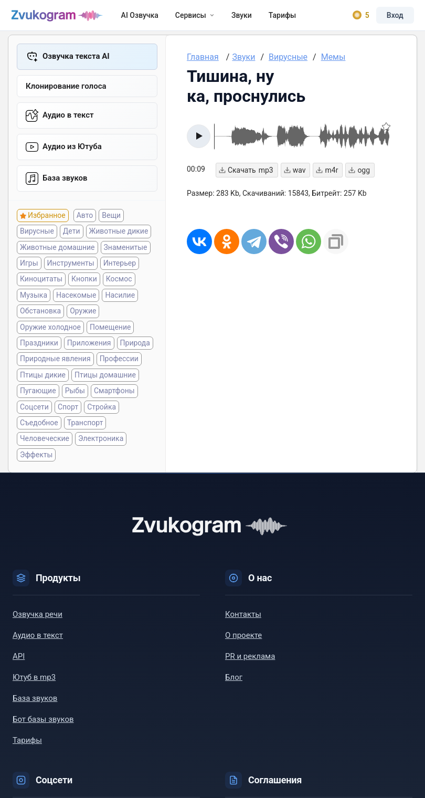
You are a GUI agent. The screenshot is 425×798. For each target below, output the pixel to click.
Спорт (68, 410)
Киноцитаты (41, 282)
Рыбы (75, 394)
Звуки (230, 17)
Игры (29, 266)
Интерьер (119, 266)
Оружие (83, 314)
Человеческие (44, 442)
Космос (119, 282)
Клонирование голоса (66, 89)
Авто (85, 219)
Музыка (33, 298)
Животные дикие (118, 234)
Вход (393, 17)
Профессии (119, 362)
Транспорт (85, 426)
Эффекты (36, 458)
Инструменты (70, 266)
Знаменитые (125, 250)
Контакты (243, 618)
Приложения (89, 346)
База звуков (65, 181)
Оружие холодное (50, 330)
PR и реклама (250, 660)
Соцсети (34, 410)
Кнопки (84, 282)
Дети (71, 234)
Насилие (120, 298)
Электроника (100, 442)
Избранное (47, 219)
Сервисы (184, 17)
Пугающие (38, 394)
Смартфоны (114, 394)
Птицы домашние (105, 378)
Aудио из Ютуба (72, 149)
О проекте (243, 639)
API (19, 660)
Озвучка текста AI (76, 59)
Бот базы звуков (43, 723)
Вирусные (37, 234)
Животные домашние (57, 250)
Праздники (39, 346)
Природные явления (55, 362)
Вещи (111, 219)
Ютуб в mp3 (34, 681)
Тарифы (271, 17)
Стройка (101, 410)
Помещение (110, 330)
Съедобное (39, 426)
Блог (233, 681)
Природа (135, 346)
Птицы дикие (43, 378)
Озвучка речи (37, 618)
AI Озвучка (128, 17)
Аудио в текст (68, 118)
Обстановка (40, 314)
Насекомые (76, 298)
